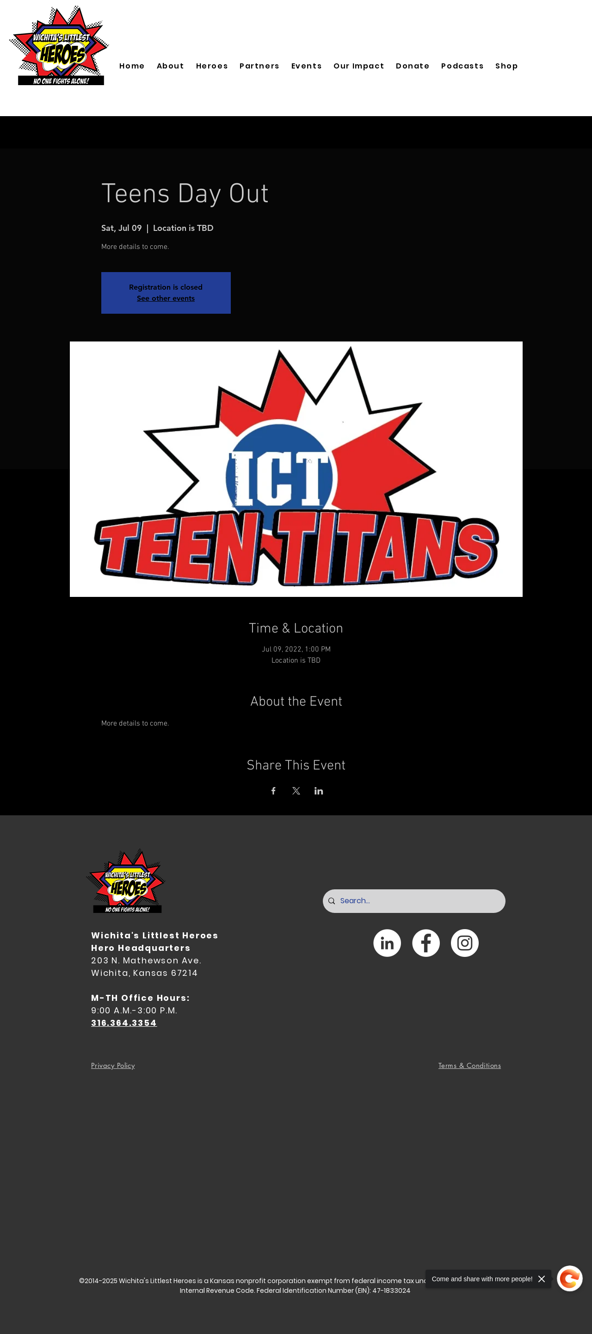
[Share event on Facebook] (273, 790)
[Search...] (413, 901)
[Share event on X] (296, 790)
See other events (166, 298)
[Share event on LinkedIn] (318, 790)
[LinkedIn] (387, 943)
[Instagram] (465, 943)
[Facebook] (426, 943)
